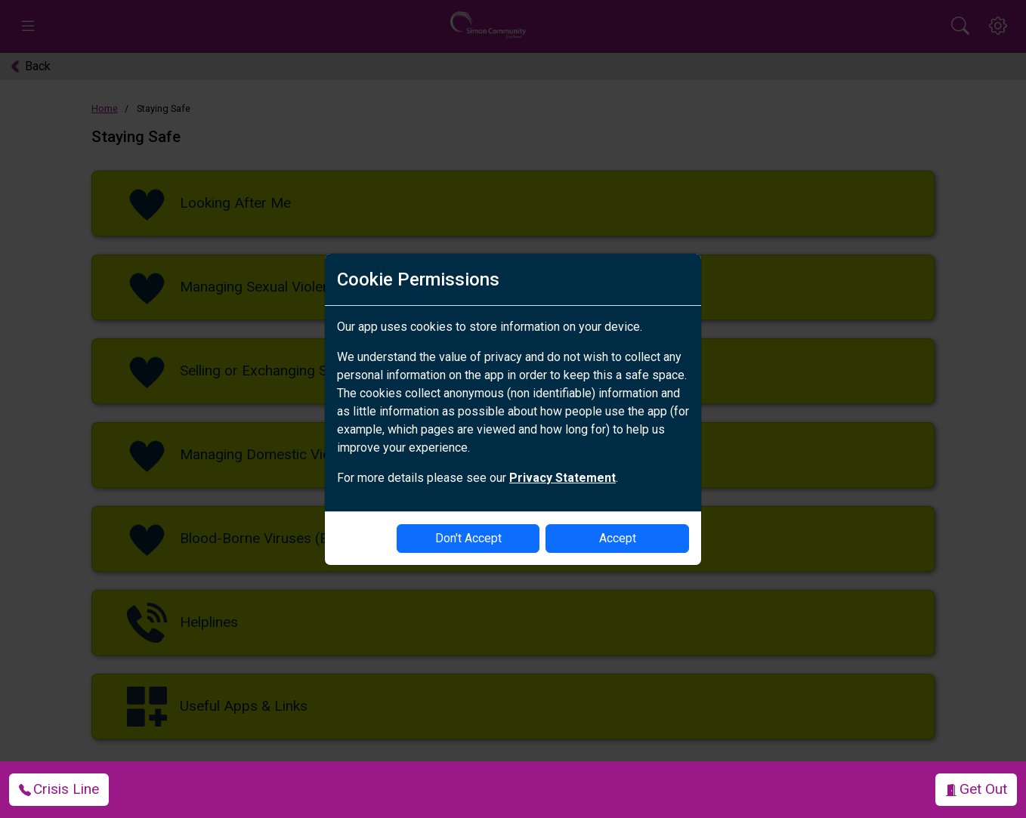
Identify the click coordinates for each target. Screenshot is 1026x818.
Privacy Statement (562, 478)
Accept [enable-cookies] (617, 538)
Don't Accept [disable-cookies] (468, 538)
